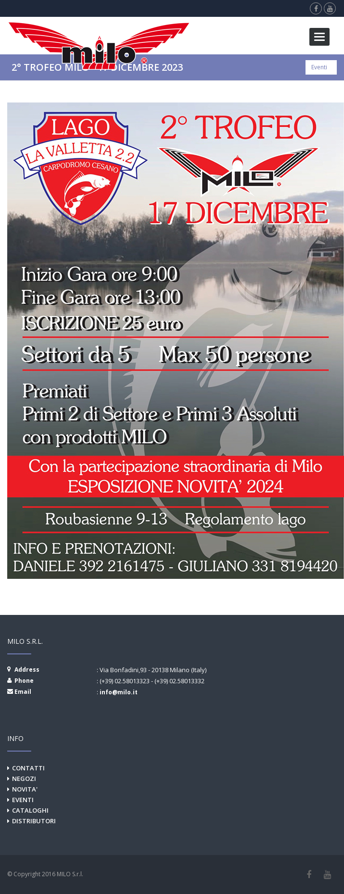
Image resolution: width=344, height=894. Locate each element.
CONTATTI (28, 768)
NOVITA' (25, 789)
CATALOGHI (30, 810)
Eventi (319, 67)
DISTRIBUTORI (34, 821)
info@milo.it (119, 692)
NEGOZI (24, 778)
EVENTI (23, 799)
